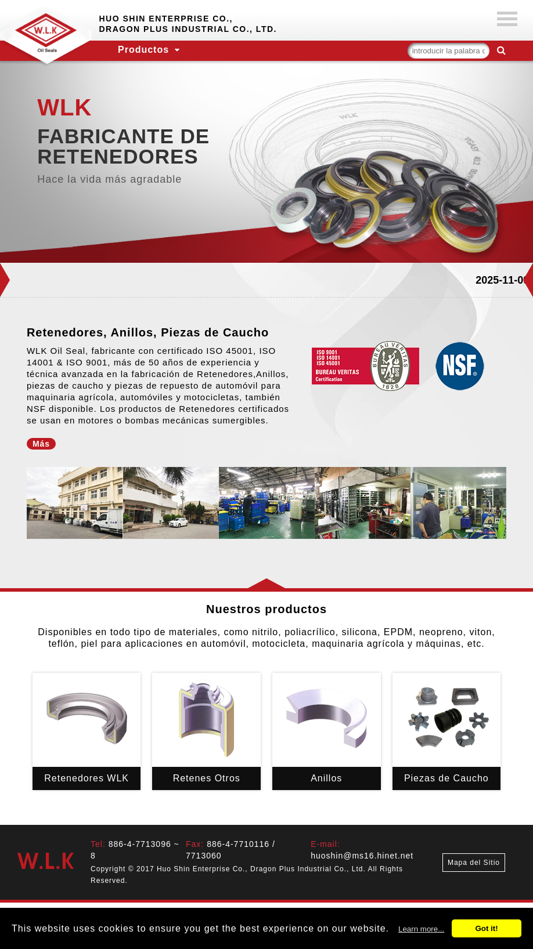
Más (41, 443)
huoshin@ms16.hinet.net (362, 855)
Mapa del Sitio (474, 863)
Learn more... (421, 929)
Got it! (486, 928)
